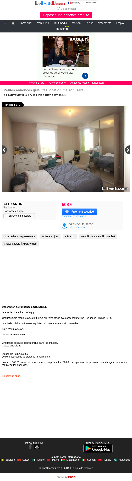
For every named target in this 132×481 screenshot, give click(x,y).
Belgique (10, 459)
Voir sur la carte (77, 227)
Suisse (26, 459)
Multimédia (60, 23)
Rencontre (62, 28)
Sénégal (91, 459)
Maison (76, 23)
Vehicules (43, 23)
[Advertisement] (66, 56)
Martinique (124, 459)
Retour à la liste (36, 82)
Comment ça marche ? (74, 216)
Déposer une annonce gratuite (66, 15)
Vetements (104, 23)
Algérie (41, 459)
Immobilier (26, 23)
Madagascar (73, 459)
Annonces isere (57, 82)
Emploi (120, 23)
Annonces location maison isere (87, 82)
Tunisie (107, 459)
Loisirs (89, 23)
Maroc (55, 459)
